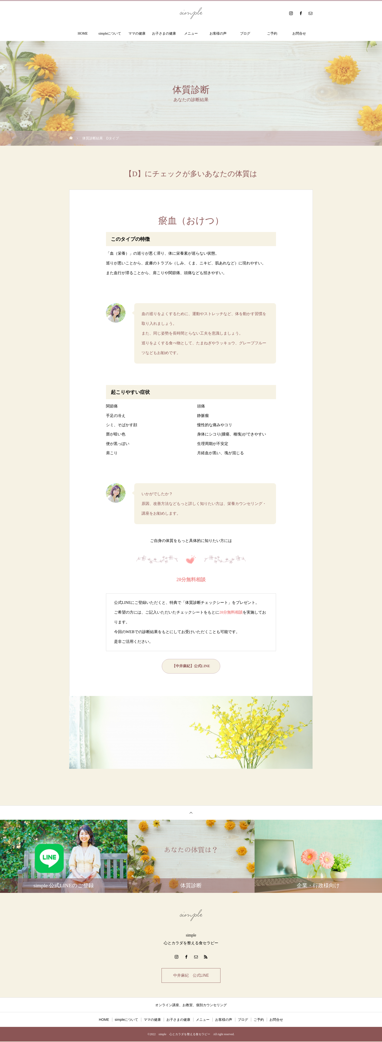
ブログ (245, 33)
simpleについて (109, 33)
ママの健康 (136, 33)
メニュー (191, 33)
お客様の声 (218, 33)
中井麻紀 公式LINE (191, 976)
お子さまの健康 (164, 33)
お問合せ (299, 33)
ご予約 (272, 33)
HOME (83, 33)
